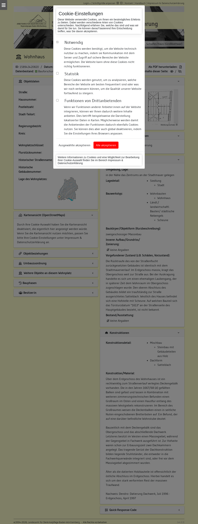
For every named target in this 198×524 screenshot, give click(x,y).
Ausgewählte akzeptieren (74, 145)
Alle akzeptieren (106, 145)
